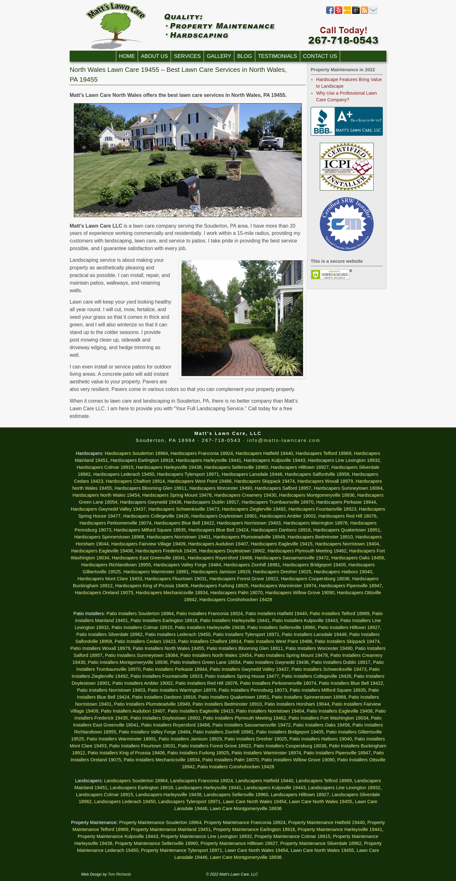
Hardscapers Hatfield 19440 (264, 453)
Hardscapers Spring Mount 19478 (177, 495)
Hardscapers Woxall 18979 (325, 481)
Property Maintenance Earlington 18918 (254, 829)
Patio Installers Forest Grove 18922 (214, 745)
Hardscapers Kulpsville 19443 (274, 460)
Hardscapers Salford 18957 (283, 488)
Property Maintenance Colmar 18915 (293, 836)
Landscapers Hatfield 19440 (265, 780)
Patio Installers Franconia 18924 (209, 613)
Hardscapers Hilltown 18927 (300, 467)
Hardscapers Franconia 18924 (201, 453)
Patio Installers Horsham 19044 (296, 704)
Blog (244, 56)
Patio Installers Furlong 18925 (198, 752)
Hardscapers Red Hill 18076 (348, 516)
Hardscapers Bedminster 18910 (320, 536)
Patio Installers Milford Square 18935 (328, 690)
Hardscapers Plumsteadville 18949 (249, 536)
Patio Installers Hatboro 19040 (320, 738)
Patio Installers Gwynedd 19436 (276, 662)
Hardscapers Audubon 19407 (218, 543)
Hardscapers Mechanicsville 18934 (172, 592)
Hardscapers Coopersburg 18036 (315, 578)
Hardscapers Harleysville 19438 (169, 467)
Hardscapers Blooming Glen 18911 (150, 488)
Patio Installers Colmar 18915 (141, 627)
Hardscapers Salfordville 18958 (317, 474)
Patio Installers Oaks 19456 (321, 724)
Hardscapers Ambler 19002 (288, 516)
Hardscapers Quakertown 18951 (346, 529)
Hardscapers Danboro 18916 (281, 529)
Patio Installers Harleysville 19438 (210, 627)
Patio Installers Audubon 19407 (133, 711)
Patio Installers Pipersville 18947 (337, 752)
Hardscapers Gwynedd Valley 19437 (108, 509)
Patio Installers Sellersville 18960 (281, 627)
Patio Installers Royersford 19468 (175, 724)
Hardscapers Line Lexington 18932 (344, 460)
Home (127, 56)
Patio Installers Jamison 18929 (190, 738)
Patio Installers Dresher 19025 (256, 738)
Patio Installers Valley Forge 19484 (154, 731)
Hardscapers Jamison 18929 (220, 571)
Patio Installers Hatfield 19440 (276, 613)
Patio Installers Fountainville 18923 (166, 676)
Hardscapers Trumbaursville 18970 (278, 502)
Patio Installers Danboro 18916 (164, 697)
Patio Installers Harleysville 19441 (235, 620)
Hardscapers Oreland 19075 (104, 592)
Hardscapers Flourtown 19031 (176, 578)
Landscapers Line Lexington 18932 (344, 787)
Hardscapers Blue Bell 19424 (218, 529)
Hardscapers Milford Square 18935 (150, 529)
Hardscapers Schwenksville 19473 (184, 509)
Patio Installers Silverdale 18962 (109, 634)
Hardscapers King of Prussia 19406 (151, 585)
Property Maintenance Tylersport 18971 (181, 850)
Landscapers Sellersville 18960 (236, 794)
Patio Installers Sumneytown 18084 (141, 655)
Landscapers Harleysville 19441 (208, 787)
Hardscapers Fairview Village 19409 (148, 543)
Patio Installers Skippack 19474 (347, 641)
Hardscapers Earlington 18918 (142, 460)
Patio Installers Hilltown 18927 (349, 627)
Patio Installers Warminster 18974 (266, 752)
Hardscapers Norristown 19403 (249, 522)
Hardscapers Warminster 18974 (283, 585)
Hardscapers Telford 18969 (324, 453)
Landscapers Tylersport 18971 (189, 801)
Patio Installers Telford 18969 (340, 613)
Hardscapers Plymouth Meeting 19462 (307, 550)
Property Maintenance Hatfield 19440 (326, 822)
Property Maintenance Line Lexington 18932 (206, 836)
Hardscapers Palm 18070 (236, 592)
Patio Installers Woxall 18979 (100, 648)
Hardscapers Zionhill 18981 (252, 564)
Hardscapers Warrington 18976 (315, 522)
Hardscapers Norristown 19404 (347, 543)
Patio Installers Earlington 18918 (163, 620)
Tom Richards (119, 874)
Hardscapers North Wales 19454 (106, 495)
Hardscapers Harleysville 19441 (208, 460)
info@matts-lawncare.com (283, 440)
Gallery (219, 56)
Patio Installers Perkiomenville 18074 (278, 683)
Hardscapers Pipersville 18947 (350, 585)
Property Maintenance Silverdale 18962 (321, 843)
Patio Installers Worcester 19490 (319, 648)
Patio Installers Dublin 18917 (340, 662)
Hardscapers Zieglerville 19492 (254, 509)
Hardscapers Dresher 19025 (282, 571)
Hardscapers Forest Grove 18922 (243, 578)
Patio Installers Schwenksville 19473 (328, 669)
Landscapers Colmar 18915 (104, 794)
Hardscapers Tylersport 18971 (188, 474)
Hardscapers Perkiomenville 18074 (115, 522)
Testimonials (277, 56)
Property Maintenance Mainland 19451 (171, 829)
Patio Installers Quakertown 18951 (233, 697)
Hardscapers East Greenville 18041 (148, 557)
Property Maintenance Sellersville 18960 (156, 843)
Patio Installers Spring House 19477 (242, 676)
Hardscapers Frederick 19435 (166, 550)
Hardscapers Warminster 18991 (156, 571)
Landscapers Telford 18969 (324, 780)
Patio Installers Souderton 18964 (140, 613)
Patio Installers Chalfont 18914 (209, 641)
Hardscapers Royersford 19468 (220, 557)
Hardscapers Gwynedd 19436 (150, 502)
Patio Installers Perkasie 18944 (175, 669)
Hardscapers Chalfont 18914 (135, 481)
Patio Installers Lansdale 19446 (314, 634)
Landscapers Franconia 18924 (201, 780)
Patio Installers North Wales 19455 (168, 648)
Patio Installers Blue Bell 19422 (351, 683)
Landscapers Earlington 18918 (141, 787)
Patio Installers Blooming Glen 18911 (245, 648)
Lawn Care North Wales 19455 (320, 801)
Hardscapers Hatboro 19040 (343, 571)
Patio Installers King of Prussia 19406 (126, 752)
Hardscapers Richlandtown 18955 (116, 564)
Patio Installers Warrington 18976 (182, 690)
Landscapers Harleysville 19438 (168, 794)
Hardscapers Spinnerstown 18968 (109, 536)
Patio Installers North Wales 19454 (216, 655)
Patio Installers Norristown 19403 (111, 690)
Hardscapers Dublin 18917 (211, 502)
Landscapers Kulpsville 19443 (275, 787)
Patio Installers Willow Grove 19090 (298, 759)
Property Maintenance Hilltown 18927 (239, 843)
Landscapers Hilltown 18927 (300, 794)
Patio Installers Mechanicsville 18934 (162, 759)
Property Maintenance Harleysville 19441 (340, 829)
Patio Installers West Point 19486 (278, 641)
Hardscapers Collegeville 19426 (156, 516)
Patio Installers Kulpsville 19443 (305, 620)
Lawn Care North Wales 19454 (255, 801)
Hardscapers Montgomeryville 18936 (317, 495)
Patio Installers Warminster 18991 (121, 738)
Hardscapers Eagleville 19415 (282, 543)
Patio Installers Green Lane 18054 (205, 662)
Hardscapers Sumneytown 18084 (348, 488)
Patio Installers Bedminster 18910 (227, 704)
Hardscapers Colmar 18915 (105, 467)
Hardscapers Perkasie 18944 (346, 502)
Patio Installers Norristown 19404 (270, 711)
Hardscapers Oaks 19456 (357, 557)
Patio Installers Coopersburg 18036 (290, 745)
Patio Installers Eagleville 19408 (340, 711)
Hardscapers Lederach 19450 (123, 474)
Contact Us (320, 56)
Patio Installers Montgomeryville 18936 (128, 662)
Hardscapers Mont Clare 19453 (110, 578)
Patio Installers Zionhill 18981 (223, 731)
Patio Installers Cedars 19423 (145, 641)
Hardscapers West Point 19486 (200, 481)
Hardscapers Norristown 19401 (179, 536)
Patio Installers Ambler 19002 (142, 683)
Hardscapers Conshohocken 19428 (236, 599)
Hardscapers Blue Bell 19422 (184, 522)
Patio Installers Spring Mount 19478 (291, 655)
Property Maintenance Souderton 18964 (160, 822)
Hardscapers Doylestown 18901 (224, 516)
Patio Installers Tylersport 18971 (246, 634)
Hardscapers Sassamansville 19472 (292, 557)
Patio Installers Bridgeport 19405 (290, 731)
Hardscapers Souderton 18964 (136, 453)
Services (187, 56)
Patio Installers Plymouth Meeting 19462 (244, 718)
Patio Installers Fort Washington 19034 (328, 718)
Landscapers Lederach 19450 (124, 801)
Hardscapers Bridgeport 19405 (314, 564)
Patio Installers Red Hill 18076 (206, 683)
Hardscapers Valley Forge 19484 (187, 564)
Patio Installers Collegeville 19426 (316, 676)
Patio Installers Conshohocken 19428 (235, 766)
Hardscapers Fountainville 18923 (322, 509)
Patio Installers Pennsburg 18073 (253, 690)
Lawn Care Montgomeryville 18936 (246, 808)
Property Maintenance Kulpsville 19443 (118, 836)
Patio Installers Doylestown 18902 (165, 718)
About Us (154, 56)
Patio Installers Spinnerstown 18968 (309, 697)
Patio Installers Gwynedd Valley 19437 (249, 669)
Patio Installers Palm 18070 (230, 759)
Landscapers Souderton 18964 (136, 780)
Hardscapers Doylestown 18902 (232, 550)
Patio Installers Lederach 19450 (178, 634)
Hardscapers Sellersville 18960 (236, 467)
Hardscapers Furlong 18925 (220, 585)
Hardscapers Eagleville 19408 (102, 550)
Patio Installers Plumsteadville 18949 (152, 704)
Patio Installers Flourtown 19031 (142, 745)
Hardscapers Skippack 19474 (264, 481)
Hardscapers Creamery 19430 (245, 495)
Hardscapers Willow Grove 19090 (299, 592)
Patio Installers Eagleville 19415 (201, 711)
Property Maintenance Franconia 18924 (244, 822)
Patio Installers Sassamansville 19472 (251, 724)
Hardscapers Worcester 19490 (220, 488)
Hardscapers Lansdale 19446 (252, 474)
